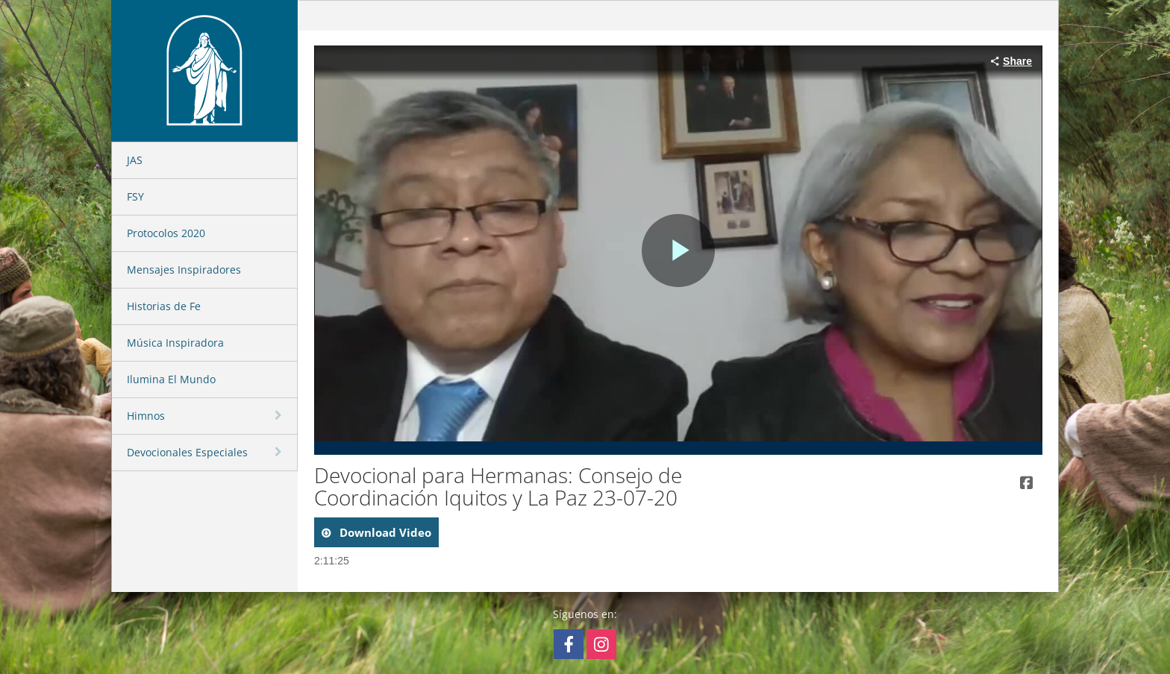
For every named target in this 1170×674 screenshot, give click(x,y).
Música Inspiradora (175, 343)
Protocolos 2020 (166, 233)
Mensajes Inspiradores (184, 269)
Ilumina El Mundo (171, 379)
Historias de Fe (164, 306)
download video (384, 532)
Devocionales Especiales (187, 452)
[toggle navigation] (280, 415)
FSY (135, 196)
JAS (135, 160)
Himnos (146, 416)
